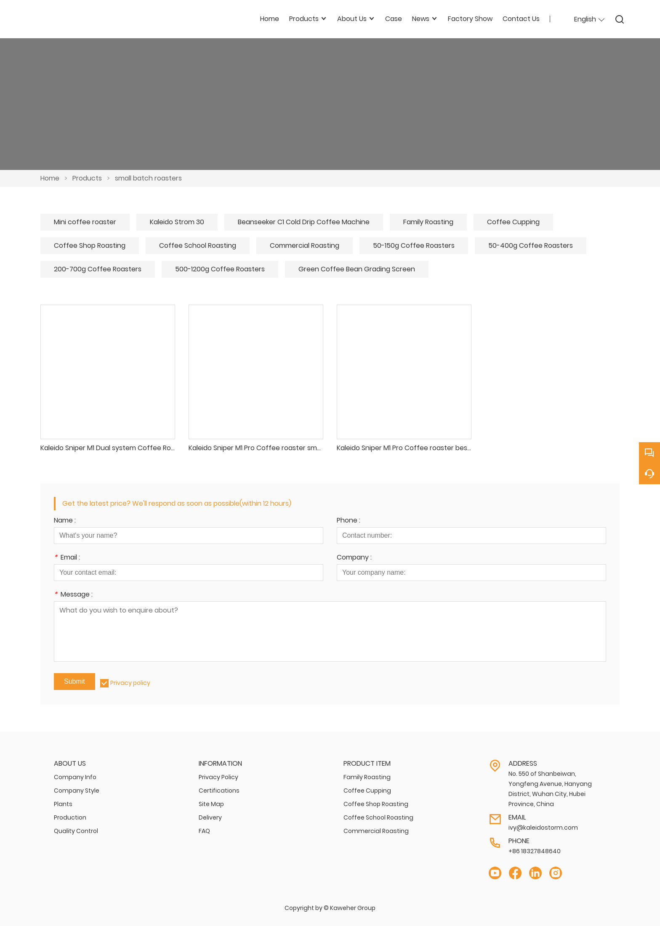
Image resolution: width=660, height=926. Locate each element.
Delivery (210, 817)
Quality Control (76, 831)
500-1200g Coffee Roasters (220, 269)
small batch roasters (148, 178)
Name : (65, 521)
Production (70, 817)
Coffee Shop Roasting (89, 245)
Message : (73, 595)
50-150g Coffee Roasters (414, 245)
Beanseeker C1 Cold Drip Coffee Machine (304, 222)
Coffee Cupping (513, 222)
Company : (354, 558)
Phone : (348, 521)
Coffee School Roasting (197, 245)
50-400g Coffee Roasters (530, 245)
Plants (63, 804)
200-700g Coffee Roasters (97, 269)
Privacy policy (130, 683)
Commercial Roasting (304, 245)
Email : (67, 558)
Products (87, 178)
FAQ (204, 831)
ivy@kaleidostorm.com (543, 827)
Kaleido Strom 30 (177, 222)
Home (49, 178)
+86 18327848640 (534, 851)
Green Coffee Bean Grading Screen (356, 269)
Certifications (219, 790)
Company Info (75, 777)
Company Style (76, 790)
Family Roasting (428, 222)
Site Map (211, 804)
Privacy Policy (218, 777)
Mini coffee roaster (85, 222)
